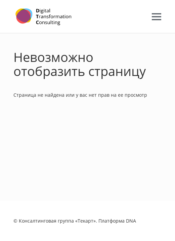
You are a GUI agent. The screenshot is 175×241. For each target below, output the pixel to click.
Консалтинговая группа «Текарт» (57, 221)
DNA (131, 221)
